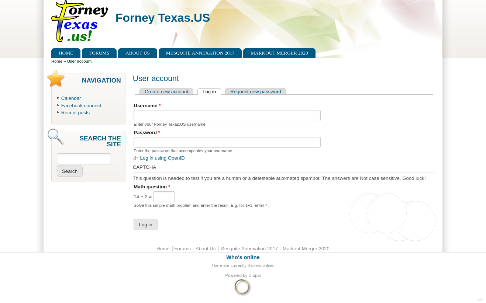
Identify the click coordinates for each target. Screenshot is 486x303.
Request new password (255, 91)
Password (147, 132)
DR (480, 299)
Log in (212, 91)
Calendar (71, 98)
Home (66, 53)
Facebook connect (81, 105)
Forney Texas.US (163, 17)
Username (147, 105)
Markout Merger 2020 (279, 53)
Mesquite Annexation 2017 (200, 53)
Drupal (254, 275)
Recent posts (75, 112)
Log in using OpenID (162, 158)
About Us (137, 53)
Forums (99, 53)
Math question (152, 186)
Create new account (166, 91)
